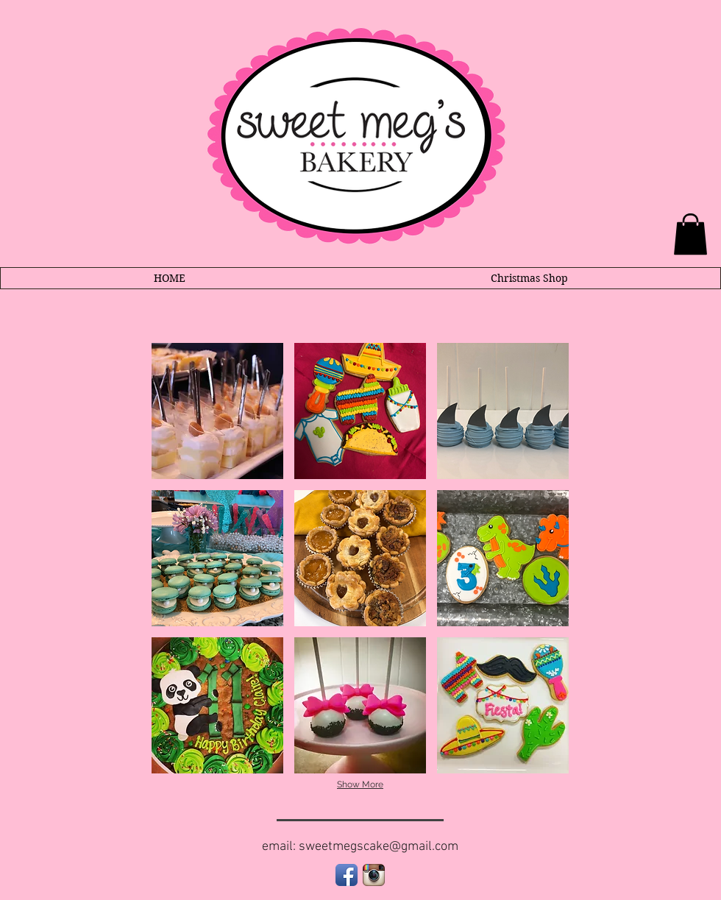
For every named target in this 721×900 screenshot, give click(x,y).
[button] (217, 411)
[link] (690, 234)
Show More (360, 784)
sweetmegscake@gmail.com (378, 846)
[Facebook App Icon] (346, 875)
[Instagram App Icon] (374, 875)
